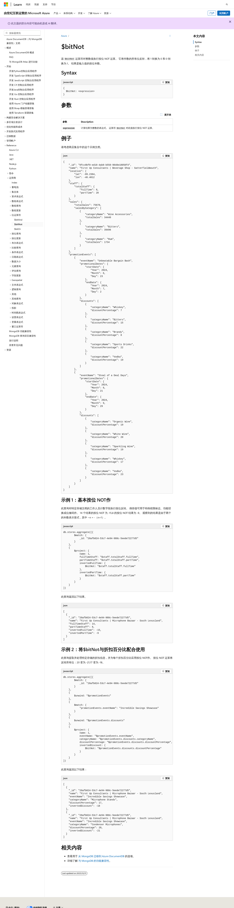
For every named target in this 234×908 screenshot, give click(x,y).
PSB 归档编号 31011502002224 (56, 906)
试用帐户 (223, 13)
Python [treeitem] (12, 168)
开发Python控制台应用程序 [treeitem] (23, 71)
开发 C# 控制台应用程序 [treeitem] (21, 84)
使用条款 (215, 906)
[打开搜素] (227, 4)
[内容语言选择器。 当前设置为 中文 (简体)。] (13, 898)
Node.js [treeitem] (12, 163)
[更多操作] (170, 36)
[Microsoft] (6, 4)
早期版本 (150, 906)
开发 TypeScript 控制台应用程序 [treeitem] (25, 75)
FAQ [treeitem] (11, 57)
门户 (212, 13)
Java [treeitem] (11, 154)
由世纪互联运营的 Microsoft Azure (106, 906)
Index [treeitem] (14, 182)
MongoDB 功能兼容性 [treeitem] (20, 331)
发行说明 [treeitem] (13, 340)
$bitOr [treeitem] (17, 229)
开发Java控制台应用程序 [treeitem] (21, 89)
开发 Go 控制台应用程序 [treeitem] (21, 94)
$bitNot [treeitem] (18, 224)
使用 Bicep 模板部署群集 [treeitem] (21, 108)
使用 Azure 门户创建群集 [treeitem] (21, 103)
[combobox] (22, 33)
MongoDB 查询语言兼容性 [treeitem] (22, 335)
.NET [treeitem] (11, 159)
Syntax (198, 42)
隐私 (80, 906)
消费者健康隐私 (196, 906)
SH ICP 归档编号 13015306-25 (19, 906)
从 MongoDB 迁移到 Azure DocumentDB (101, 856)
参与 (171, 906)
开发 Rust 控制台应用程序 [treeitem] (22, 98)
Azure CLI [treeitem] (14, 149)
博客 (160, 906)
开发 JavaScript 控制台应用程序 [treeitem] (25, 80)
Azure (64, 35)
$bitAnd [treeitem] (18, 219)
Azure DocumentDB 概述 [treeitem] (21, 52)
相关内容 (199, 54)
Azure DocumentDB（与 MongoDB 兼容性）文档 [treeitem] (24, 41)
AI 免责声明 (136, 906)
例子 (197, 50)
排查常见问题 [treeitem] (16, 345)
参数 (197, 46)
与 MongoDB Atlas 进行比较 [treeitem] (23, 61)
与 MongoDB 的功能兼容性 (93, 860)
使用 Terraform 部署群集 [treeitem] (21, 112)
